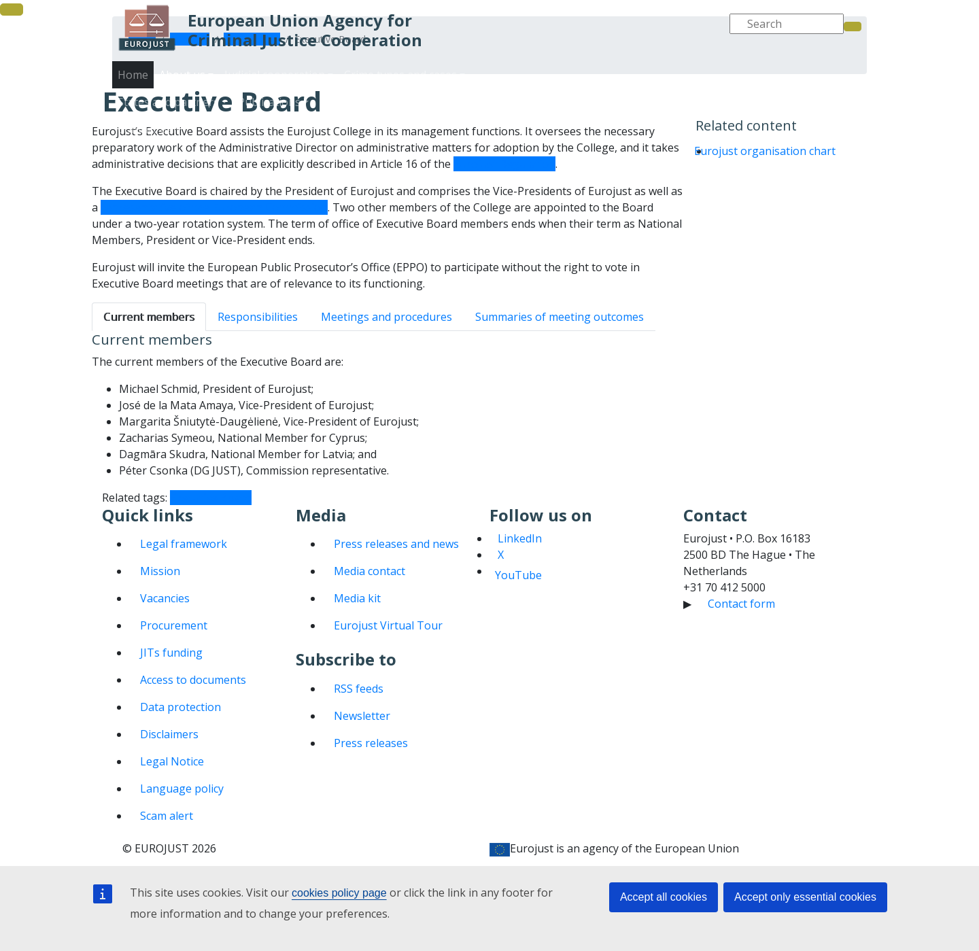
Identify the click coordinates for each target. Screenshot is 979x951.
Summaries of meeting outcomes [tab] (559, 316)
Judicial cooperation (648, 88)
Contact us (813, 115)
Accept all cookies (663, 897)
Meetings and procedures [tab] (386, 316)
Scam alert (166, 815)
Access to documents (193, 679)
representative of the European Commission (214, 207)
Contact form (741, 603)
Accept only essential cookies (805, 897)
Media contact (369, 571)
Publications (643, 115)
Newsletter (362, 715)
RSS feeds (358, 688)
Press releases (371, 743)
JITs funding (171, 652)
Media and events (730, 115)
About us (564, 88)
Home (133, 74)
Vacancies (165, 598)
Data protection (180, 706)
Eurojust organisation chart (765, 150)
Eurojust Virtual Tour (388, 625)
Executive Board (211, 497)
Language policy (182, 788)
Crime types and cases (766, 88)
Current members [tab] (148, 316)
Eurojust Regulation (504, 163)
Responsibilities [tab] (258, 316)
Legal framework (183, 543)
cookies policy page (339, 893)
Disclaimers (169, 734)
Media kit (357, 598)
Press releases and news (396, 543)
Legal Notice (172, 761)
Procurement (173, 625)
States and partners (550, 115)
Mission (160, 571)
